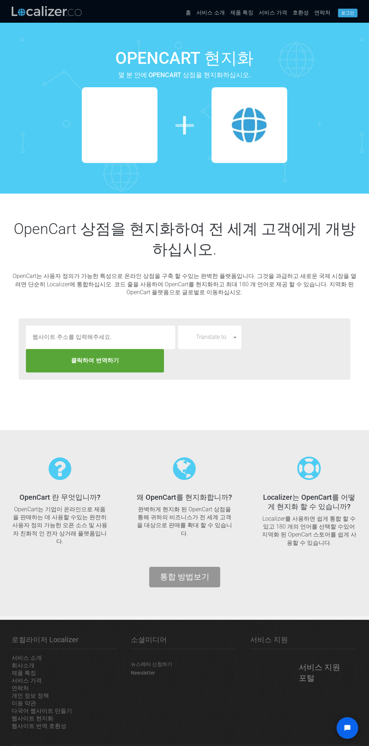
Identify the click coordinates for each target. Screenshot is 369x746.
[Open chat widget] (347, 728)
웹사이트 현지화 (32, 695)
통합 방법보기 (184, 553)
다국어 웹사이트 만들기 (42, 687)
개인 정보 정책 (30, 672)
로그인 (347, 13)
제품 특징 (241, 12)
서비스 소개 (210, 12)
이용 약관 (24, 679)
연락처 (322, 12)
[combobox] (209, 337)
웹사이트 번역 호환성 (39, 702)
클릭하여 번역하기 (293, 337)
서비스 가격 (273, 12)
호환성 (301, 12)
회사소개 (23, 642)
